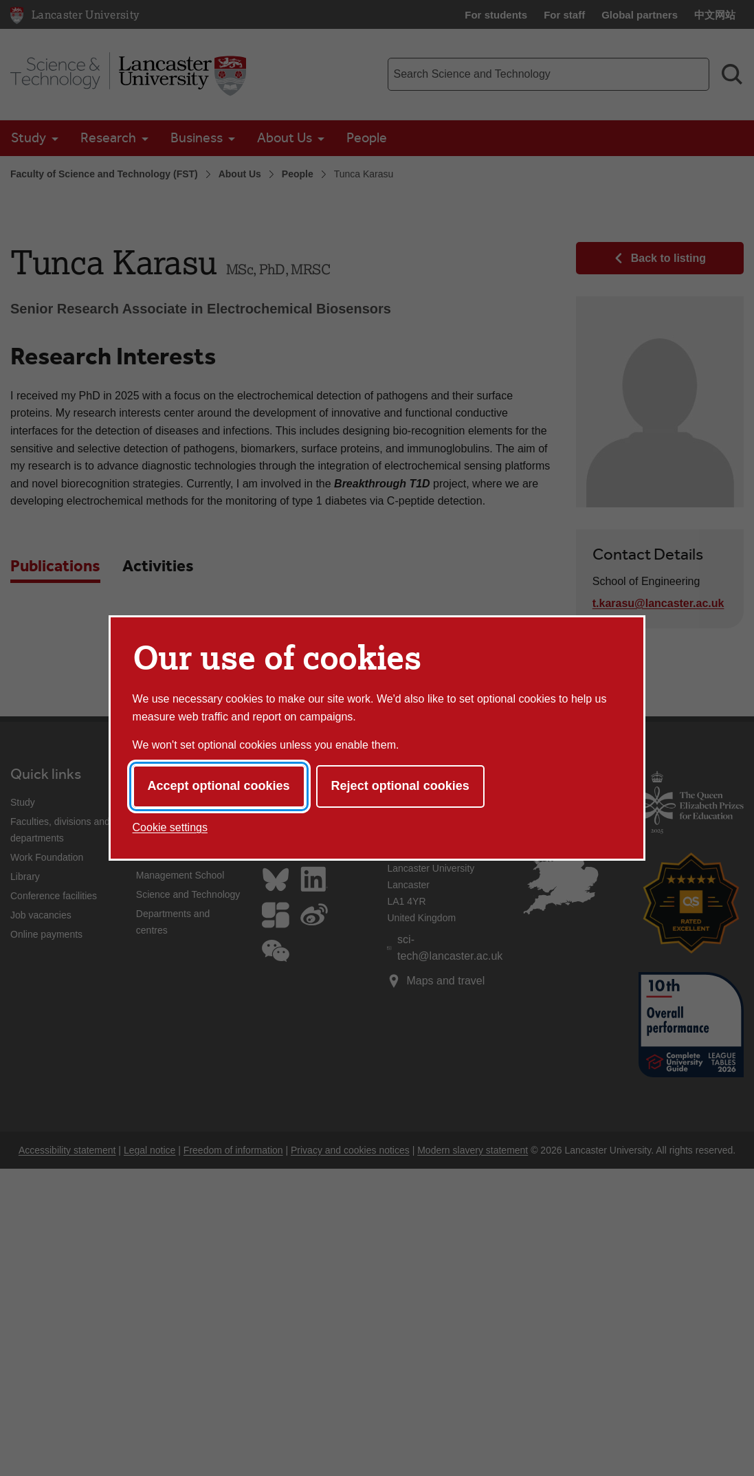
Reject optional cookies (400, 786)
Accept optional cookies (219, 786)
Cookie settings (170, 827)
